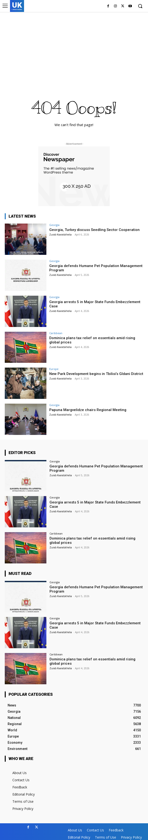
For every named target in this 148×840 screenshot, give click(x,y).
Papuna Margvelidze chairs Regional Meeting (87, 410)
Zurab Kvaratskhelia (60, 234)
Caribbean (55, 333)
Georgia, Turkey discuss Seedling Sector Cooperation (94, 230)
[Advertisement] (74, 47)
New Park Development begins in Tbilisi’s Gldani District (96, 374)
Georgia (54, 225)
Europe (54, 369)
